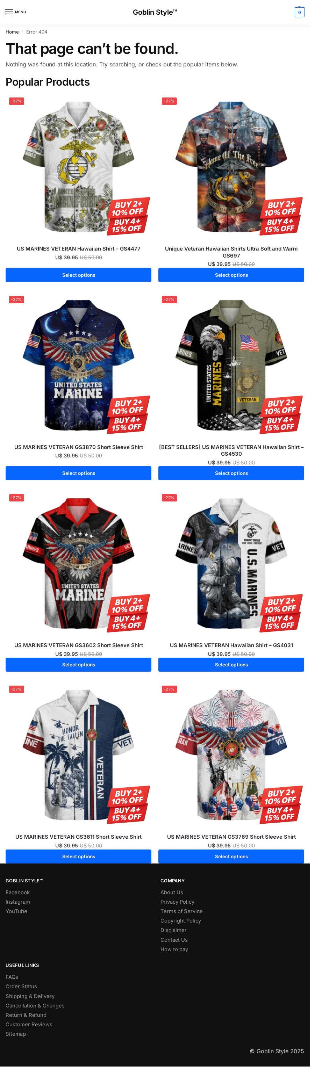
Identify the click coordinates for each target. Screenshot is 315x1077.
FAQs (12, 977)
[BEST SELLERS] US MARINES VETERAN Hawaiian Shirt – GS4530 (231, 450)
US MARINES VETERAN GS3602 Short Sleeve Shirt (78, 645)
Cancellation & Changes (35, 1006)
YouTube (16, 911)
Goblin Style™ (155, 12)
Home (12, 32)
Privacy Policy (177, 902)
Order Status (21, 986)
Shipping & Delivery (30, 996)
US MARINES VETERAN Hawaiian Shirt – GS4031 (231, 645)
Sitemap (16, 1034)
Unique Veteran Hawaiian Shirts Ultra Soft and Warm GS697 (231, 252)
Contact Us (174, 940)
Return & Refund (26, 1015)
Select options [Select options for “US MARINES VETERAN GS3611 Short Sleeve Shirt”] (78, 856)
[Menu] (15, 12)
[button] (299, 12)
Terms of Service (181, 911)
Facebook (18, 892)
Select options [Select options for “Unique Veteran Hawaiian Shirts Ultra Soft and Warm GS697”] (231, 275)
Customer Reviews (29, 1024)
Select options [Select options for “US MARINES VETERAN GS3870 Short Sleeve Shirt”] (78, 473)
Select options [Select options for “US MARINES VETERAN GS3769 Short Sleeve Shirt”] (231, 856)
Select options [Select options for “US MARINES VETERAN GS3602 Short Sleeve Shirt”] (78, 664)
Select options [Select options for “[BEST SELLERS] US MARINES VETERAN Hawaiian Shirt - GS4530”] (231, 473)
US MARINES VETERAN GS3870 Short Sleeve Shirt (78, 447)
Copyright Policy (180, 921)
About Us (171, 892)
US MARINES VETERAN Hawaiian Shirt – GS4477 (79, 248)
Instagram (18, 902)
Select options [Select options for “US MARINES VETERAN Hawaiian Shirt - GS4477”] (78, 275)
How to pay (174, 949)
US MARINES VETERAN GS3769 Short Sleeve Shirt (231, 836)
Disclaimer (173, 930)
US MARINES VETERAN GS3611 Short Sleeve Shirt (78, 836)
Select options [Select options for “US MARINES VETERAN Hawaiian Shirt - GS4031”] (231, 664)
